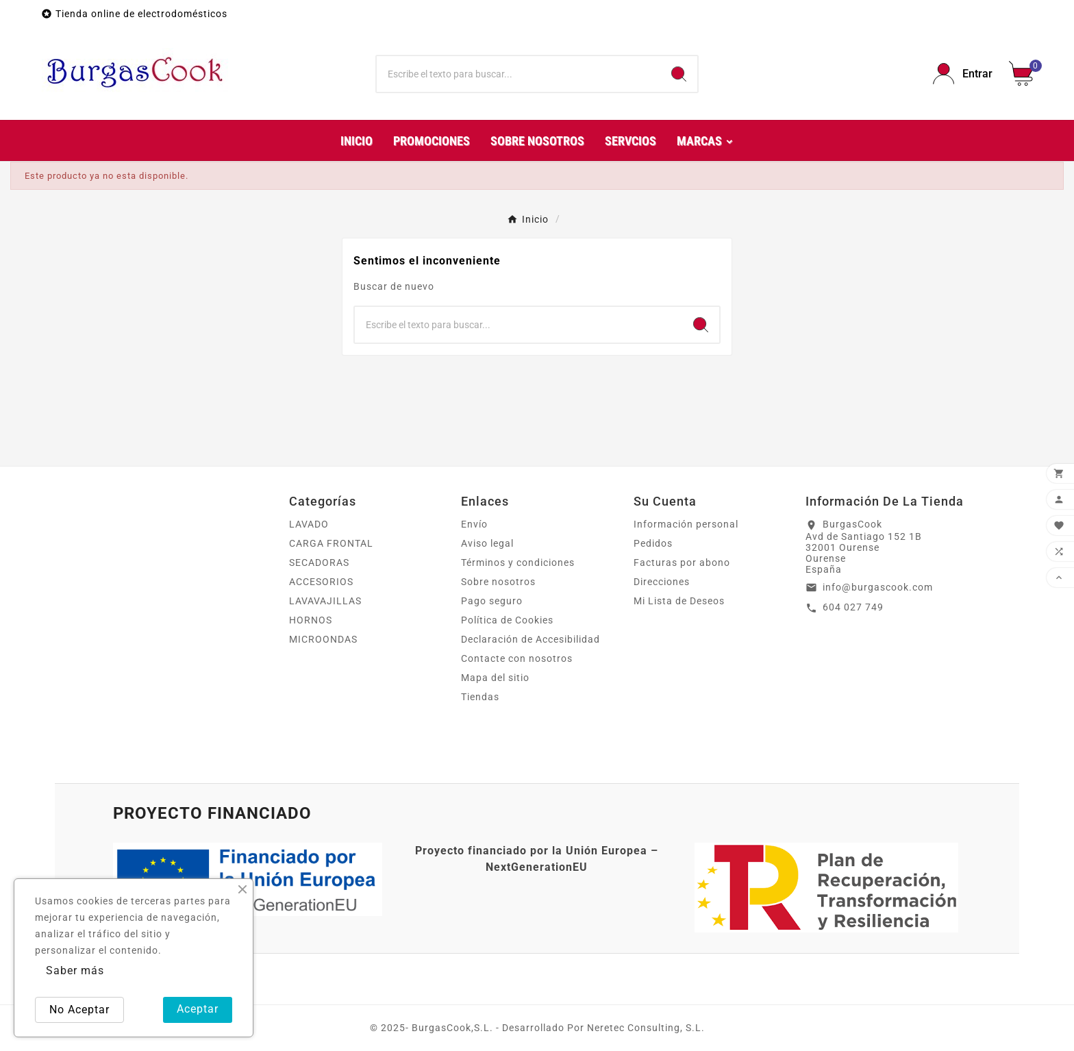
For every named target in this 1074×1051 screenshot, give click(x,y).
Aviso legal (487, 543)
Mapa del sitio (495, 677)
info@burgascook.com (878, 587)
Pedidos (653, 543)
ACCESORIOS (321, 581)
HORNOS (310, 620)
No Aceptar (79, 1009)
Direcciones (662, 581)
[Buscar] (519, 74)
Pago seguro (492, 600)
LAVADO (309, 524)
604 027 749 (853, 607)
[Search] (678, 74)
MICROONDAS (323, 639)
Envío (474, 524)
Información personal (686, 524)
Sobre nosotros (498, 581)
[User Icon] (962, 73)
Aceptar (197, 1008)
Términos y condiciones (518, 562)
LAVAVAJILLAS (325, 600)
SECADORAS (319, 562)
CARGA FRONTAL (331, 543)
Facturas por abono (682, 562)
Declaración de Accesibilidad (530, 639)
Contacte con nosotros (517, 658)
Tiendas (480, 696)
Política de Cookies (507, 620)
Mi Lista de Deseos (679, 600)
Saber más (75, 970)
